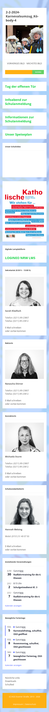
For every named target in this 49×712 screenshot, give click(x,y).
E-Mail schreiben (13, 327)
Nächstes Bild (34, 63)
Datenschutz (30, 704)
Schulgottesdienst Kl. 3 (25, 587)
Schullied (9, 684)
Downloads (10, 681)
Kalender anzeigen (13, 605)
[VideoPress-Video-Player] (24, 163)
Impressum (18, 704)
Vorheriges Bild (16, 63)
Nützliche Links (12, 677)
